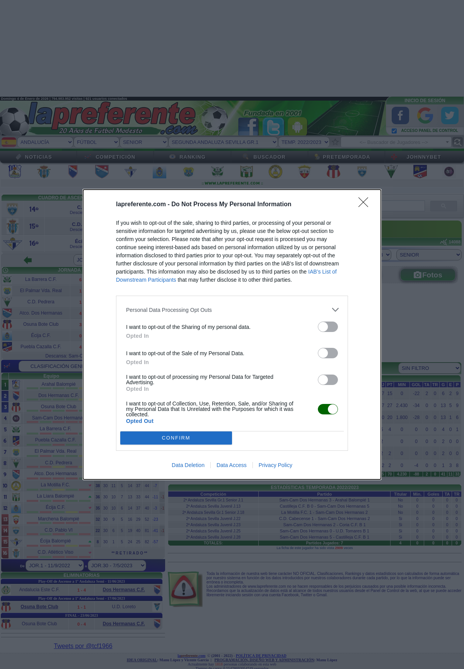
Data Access (232, 465)
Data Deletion (188, 465)
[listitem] (232, 310)
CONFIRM (176, 438)
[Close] (365, 204)
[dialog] (232, 334)
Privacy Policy (275, 465)
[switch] (328, 327)
